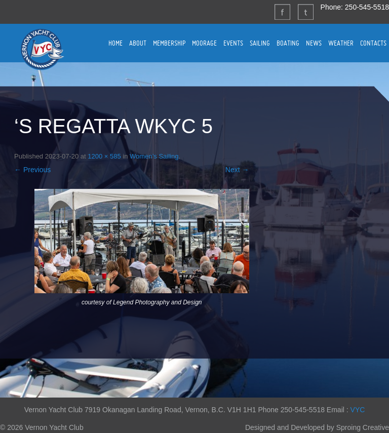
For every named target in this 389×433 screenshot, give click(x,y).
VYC (358, 410)
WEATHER (341, 43)
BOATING (288, 43)
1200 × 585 (104, 156)
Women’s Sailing (154, 156)
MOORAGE (204, 43)
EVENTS (233, 43)
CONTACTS (373, 43)
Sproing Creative (362, 427)
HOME (115, 43)
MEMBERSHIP (169, 43)
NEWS (314, 43)
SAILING (260, 43)
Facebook (282, 12)
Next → (237, 170)
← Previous (32, 170)
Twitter (305, 12)
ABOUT (137, 43)
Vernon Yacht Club (42, 49)
